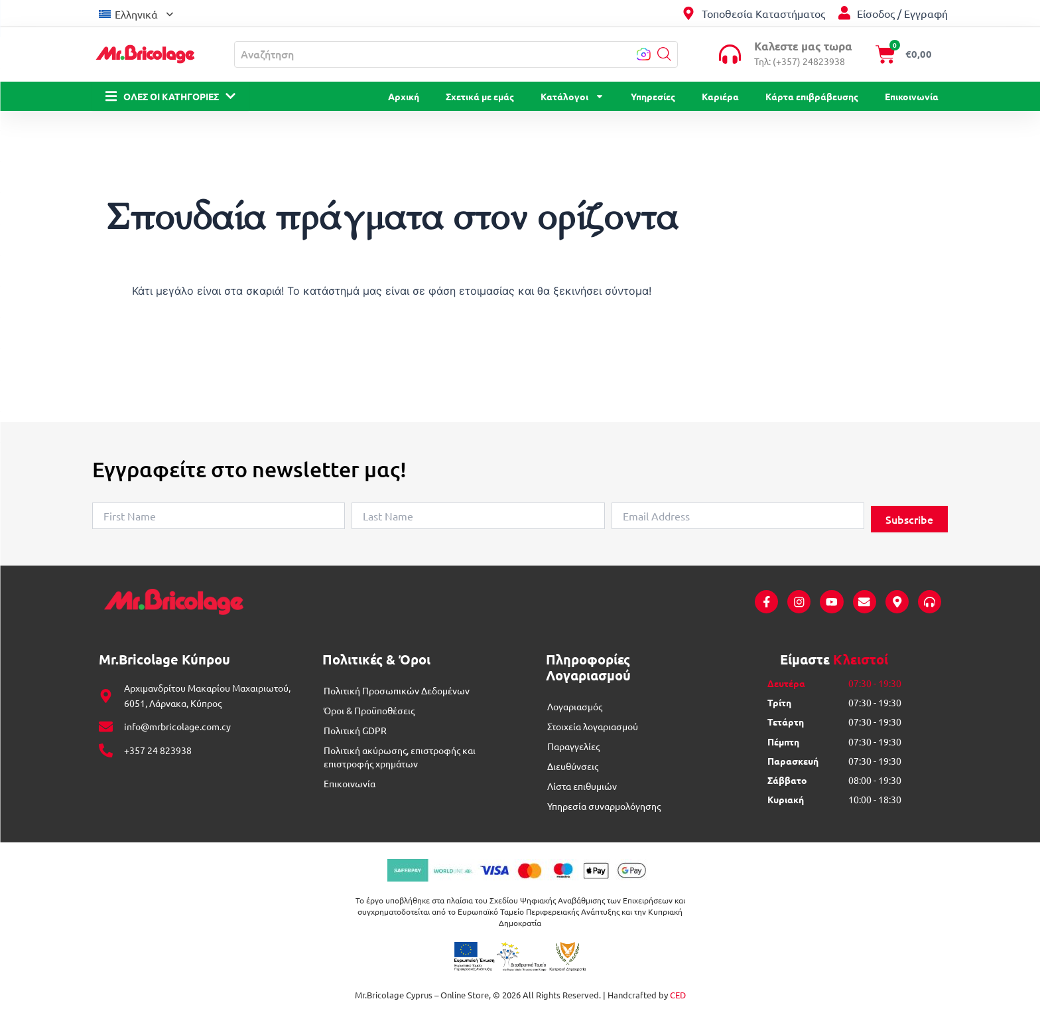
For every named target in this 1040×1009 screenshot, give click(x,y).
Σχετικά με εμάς (480, 96)
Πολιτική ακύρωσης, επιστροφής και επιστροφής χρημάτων (400, 757)
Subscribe (909, 519)
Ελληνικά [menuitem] (136, 14)
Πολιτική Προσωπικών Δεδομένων (397, 691)
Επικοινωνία (912, 96)
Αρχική (403, 96)
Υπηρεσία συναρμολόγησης (604, 807)
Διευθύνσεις (572, 767)
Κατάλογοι (572, 96)
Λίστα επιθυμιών (582, 787)
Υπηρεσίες (653, 96)
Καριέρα (720, 96)
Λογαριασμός (574, 707)
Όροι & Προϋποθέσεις (369, 711)
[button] (664, 54)
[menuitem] (136, 13)
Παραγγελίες (573, 747)
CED (678, 995)
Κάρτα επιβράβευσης (811, 96)
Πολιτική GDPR (355, 731)
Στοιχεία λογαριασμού (592, 727)
